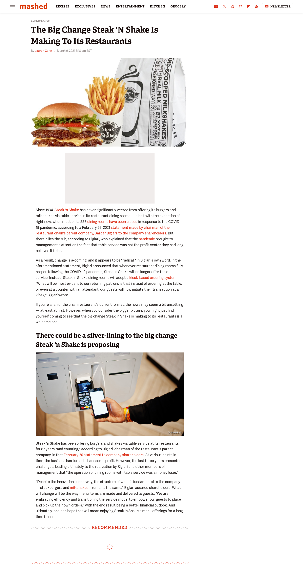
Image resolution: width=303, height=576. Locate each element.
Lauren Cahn (43, 51)
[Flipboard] (248, 7)
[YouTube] (216, 7)
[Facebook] (208, 7)
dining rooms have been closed (112, 221)
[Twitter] (224, 7)
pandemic (147, 239)
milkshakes (79, 487)
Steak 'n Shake (67, 210)
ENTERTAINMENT (130, 6)
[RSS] (256, 7)
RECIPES (63, 6)
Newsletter (277, 6)
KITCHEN (157, 6)
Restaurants (40, 21)
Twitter (182, 143)
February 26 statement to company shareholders (104, 455)
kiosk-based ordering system (153, 277)
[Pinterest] (240, 7)
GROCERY (178, 6)
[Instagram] (232, 7)
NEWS (106, 6)
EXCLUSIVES (85, 6)
